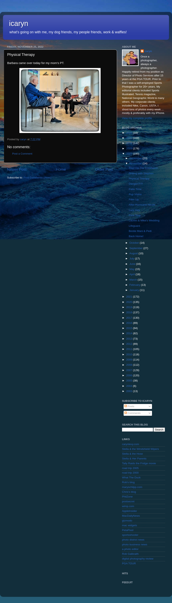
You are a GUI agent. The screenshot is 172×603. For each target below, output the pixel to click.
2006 (129, 375)
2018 (129, 312)
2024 (129, 143)
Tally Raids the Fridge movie (139, 463)
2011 (129, 349)
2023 (129, 148)
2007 (129, 370)
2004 (129, 385)
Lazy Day (134, 210)
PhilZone (127, 496)
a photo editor (130, 549)
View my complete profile (137, 118)
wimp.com (128, 506)
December (136, 158)
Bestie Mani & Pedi (140, 231)
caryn (148, 51)
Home (61, 169)
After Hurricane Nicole (142, 204)
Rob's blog (128, 482)
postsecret (128, 501)
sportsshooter (130, 534)
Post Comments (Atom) (38, 177)
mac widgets (129, 525)
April (132, 274)
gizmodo (127, 520)
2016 (129, 322)
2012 (129, 343)
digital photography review (137, 558)
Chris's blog (129, 491)
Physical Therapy (139, 178)
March (133, 279)
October (134, 242)
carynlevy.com (130, 444)
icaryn (18, 23)
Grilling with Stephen (141, 173)
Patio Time (135, 189)
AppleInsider (129, 510)
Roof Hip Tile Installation (143, 168)
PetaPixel (127, 530)
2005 (129, 380)
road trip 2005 (130, 468)
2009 (129, 359)
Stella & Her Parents (134, 458)
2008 (129, 364)
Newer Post (17, 169)
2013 (129, 338)
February (135, 284)
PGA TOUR (129, 563)
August (134, 253)
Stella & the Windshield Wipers (140, 448)
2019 (129, 307)
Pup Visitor (135, 194)
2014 (129, 333)
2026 (129, 132)
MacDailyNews (131, 515)
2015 (129, 328)
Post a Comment (22, 153)
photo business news (134, 544)
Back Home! (136, 236)
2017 (129, 317)
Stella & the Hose (132, 453)
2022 (129, 153)
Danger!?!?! (136, 183)
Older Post (104, 169)
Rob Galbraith (130, 553)
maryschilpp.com (132, 487)
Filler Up (134, 199)
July (132, 258)
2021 (129, 296)
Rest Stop (135, 215)
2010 (129, 354)
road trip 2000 (130, 472)
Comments (132, 413)
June (132, 263)
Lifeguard (134, 225)
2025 (129, 137)
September (136, 248)
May (132, 269)
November (136, 163)
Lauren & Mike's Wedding (144, 220)
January (134, 290)
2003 (129, 391)
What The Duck (131, 477)
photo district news (133, 539)
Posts (129, 406)
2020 (129, 302)
